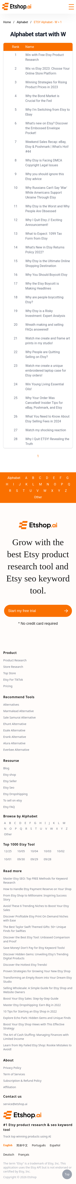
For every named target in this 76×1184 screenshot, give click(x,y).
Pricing (7, 686)
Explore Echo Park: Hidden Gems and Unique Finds (37, 1018)
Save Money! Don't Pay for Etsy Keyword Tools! (34, 948)
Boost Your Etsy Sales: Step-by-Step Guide (30, 998)
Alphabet (23, 22)
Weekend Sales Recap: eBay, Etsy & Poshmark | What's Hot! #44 (47, 146)
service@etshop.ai (15, 1104)
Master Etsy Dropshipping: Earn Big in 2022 (32, 1005)
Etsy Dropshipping (15, 794)
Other (38, 497)
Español (55, 1145)
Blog (6, 768)
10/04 (34, 851)
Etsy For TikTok (13, 679)
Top (67, 1174)
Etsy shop (9, 775)
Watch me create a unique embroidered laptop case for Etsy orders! (45, 370)
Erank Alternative (14, 737)
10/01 (8, 859)
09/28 (47, 859)
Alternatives (11, 704)
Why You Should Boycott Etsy (46, 275)
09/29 (34, 859)
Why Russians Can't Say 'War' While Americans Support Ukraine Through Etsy (46, 192)
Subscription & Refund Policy (22, 1081)
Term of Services (14, 1074)
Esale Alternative (14, 730)
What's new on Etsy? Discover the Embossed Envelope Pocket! (46, 128)
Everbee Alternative (16, 750)
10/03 (47, 851)
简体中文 (22, 1145)
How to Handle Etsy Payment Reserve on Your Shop (37, 889)
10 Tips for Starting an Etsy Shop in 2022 (30, 1011)
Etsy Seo (8, 787)
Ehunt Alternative (14, 724)
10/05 (21, 851)
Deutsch (8, 1154)
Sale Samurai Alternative (19, 717)
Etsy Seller (10, 781)
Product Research (15, 660)
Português (39, 1145)
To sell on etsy (12, 800)
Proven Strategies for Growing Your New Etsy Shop (37, 971)
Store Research (13, 667)
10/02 (60, 851)
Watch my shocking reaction (45, 430)
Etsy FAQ (9, 807)
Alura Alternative (14, 743)
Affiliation (9, 1087)
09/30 (21, 859)
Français (23, 1154)
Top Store (9, 673)
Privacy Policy (12, 1068)
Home (7, 22)
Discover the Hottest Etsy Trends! (25, 965)
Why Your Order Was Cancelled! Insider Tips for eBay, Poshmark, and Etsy (44, 402)
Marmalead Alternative (18, 711)
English (7, 1145)
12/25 (8, 851)
